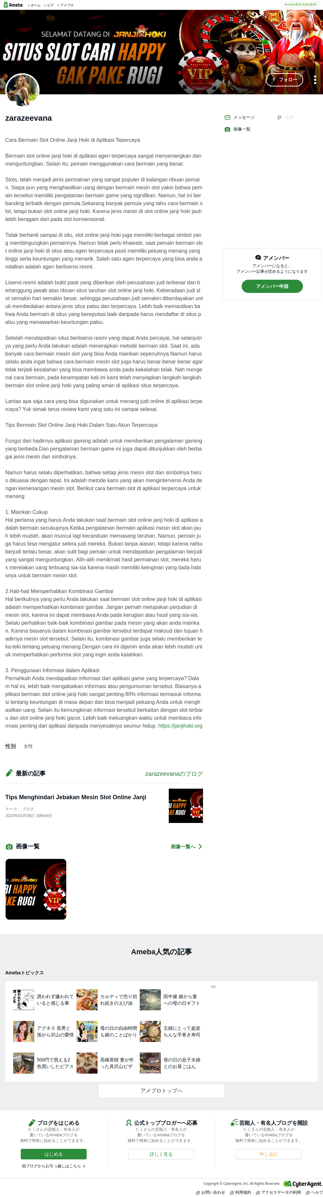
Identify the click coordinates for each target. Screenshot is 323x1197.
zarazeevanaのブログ (174, 774)
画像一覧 (237, 129)
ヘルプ (314, 1192)
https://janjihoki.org (180, 726)
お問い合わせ (210, 1192)
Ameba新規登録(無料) (300, 4)
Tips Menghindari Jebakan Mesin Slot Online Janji (75, 797)
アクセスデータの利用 (278, 1192)
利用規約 (240, 1192)
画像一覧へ (187, 846)
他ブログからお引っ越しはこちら (51, 1166)
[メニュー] (315, 80)
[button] (284, 79)
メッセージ (239, 117)
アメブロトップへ (161, 1090)
